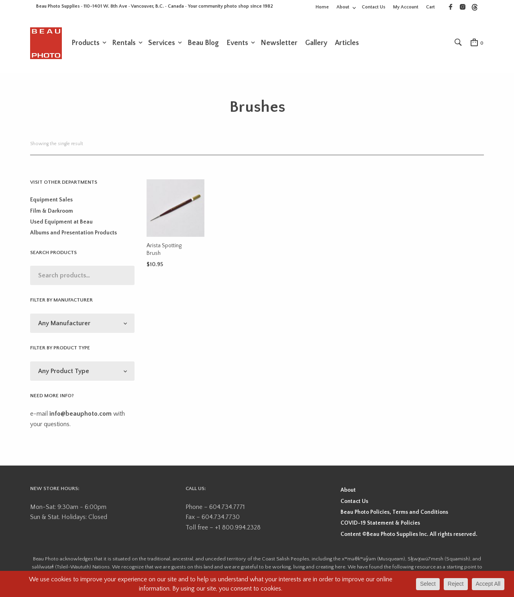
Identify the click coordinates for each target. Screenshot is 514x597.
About (343, 7)
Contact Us (374, 7)
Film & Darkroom (51, 211)
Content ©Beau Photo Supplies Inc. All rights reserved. (409, 534)
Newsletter (279, 43)
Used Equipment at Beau (61, 222)
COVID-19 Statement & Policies (380, 523)
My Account (405, 7)
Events (237, 43)
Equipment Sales (51, 200)
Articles (347, 43)
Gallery (316, 43)
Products (85, 43)
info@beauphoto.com (80, 413)
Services (161, 43)
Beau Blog (203, 43)
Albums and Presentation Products (73, 233)
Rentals (124, 43)
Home (322, 7)
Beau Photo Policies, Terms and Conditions (394, 512)
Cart (430, 7)
